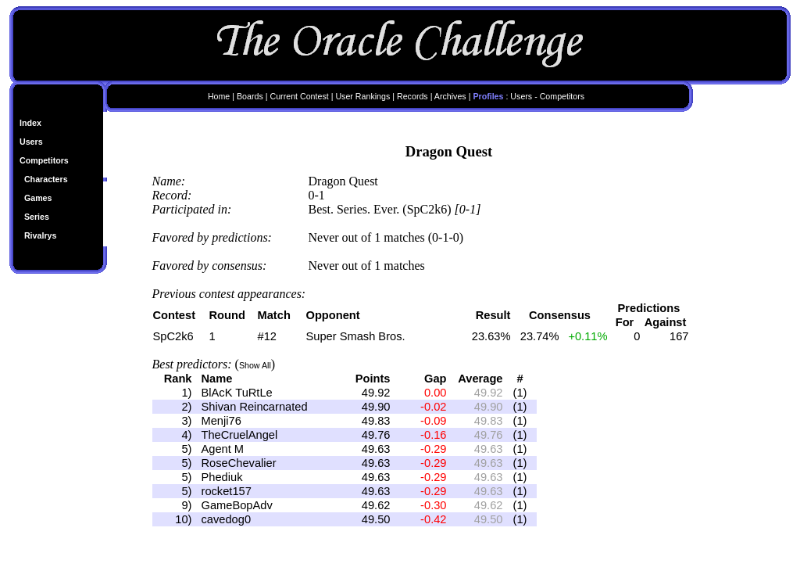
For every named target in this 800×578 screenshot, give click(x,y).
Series (36, 216)
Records (412, 96)
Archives (450, 96)
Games (38, 198)
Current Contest (299, 96)
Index (30, 122)
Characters (46, 179)
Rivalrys (40, 235)
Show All (255, 365)
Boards (250, 96)
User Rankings (362, 96)
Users (31, 141)
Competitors (44, 160)
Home (219, 96)
